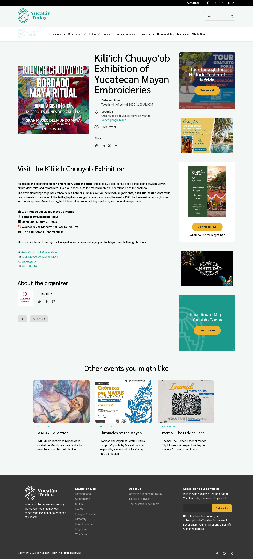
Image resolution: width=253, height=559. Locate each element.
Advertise (193, 2)
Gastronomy (76, 34)
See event (207, 90)
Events (107, 34)
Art (22, 318)
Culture (94, 34)
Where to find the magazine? (207, 235)
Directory (147, 34)
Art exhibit (39, 318)
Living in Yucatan (126, 34)
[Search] (219, 16)
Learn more (207, 330)
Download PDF (207, 226)
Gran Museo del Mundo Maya (39, 252)
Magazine (184, 34)
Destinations (56, 34)
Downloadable (166, 34)
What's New (199, 34)
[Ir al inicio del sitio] (34, 22)
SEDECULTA (28, 261)
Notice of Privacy (139, 499)
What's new (82, 534)
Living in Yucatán (85, 514)
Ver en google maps (113, 120)
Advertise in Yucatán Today (145, 494)
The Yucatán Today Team (144, 504)
